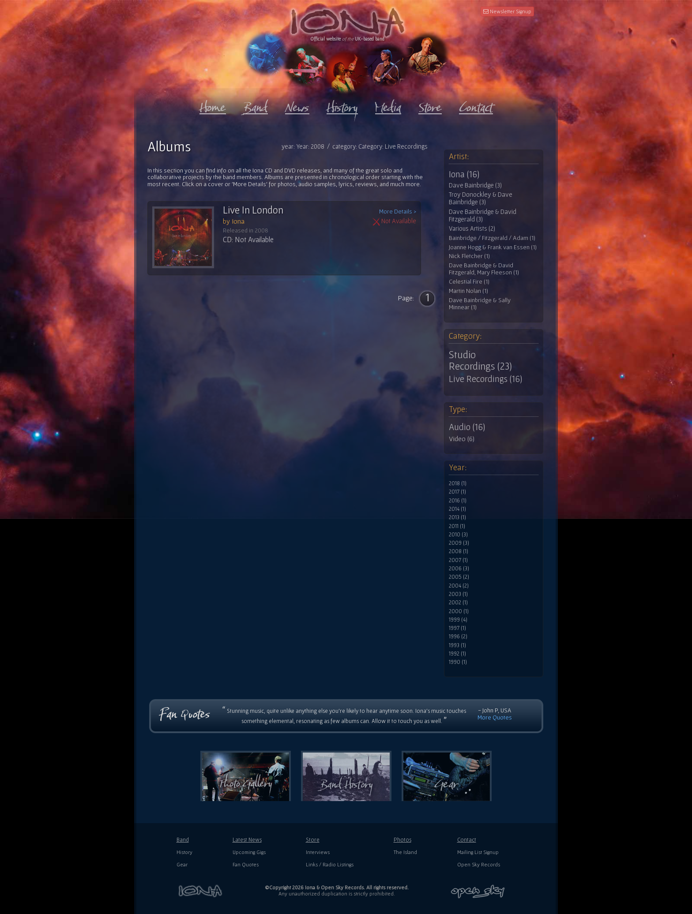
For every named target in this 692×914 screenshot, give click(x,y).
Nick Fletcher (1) (469, 256)
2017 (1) (457, 492)
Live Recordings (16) (485, 379)
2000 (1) (459, 611)
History (184, 852)
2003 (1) (458, 594)
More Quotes (495, 717)
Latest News (247, 839)
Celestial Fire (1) (469, 281)
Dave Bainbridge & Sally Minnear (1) (480, 304)
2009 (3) (459, 543)
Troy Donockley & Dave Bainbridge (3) (480, 198)
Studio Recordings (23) (480, 360)
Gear (182, 864)
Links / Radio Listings (330, 864)
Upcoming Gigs (249, 852)
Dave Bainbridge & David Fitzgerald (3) (482, 215)
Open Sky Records (478, 864)
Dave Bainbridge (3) (475, 185)
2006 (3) (459, 569)
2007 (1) (458, 560)
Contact (466, 839)
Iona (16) (464, 174)
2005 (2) (459, 577)
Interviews (318, 852)
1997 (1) (457, 628)
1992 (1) (457, 654)
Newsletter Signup (507, 11)
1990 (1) (458, 662)
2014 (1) (457, 509)
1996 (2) (458, 636)
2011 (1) (457, 526)
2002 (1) (458, 602)
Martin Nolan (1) (468, 291)
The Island (405, 852)
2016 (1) (457, 501)
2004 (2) (459, 586)
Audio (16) (467, 427)
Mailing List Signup (478, 852)
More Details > (397, 211)
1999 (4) (458, 620)
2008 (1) (458, 551)
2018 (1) (457, 483)
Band (183, 839)
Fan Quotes (246, 864)
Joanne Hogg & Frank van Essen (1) (493, 247)
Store (313, 839)
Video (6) (461, 438)
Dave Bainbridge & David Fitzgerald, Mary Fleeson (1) (484, 269)
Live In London (253, 210)
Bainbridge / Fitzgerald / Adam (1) (492, 238)
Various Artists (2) (472, 228)
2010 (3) (458, 535)
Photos (402, 839)
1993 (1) (457, 645)
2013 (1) (457, 517)
